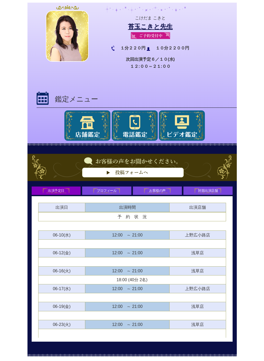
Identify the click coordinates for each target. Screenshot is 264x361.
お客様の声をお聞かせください (132, 175)
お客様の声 (158, 191)
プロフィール (106, 191)
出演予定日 (54, 191)
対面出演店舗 (209, 191)
